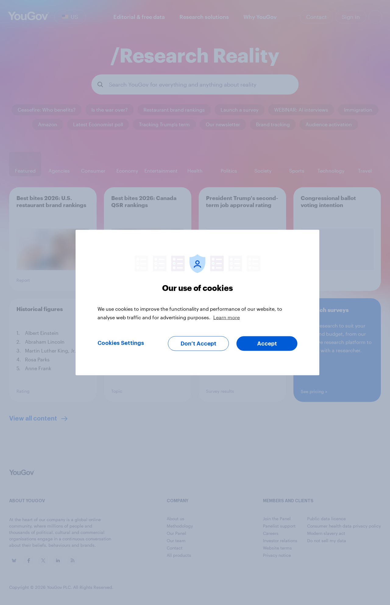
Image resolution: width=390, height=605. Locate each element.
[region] (197, 302)
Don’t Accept (198, 343)
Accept (267, 343)
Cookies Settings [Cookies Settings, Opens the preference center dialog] (121, 343)
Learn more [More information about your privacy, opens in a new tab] (226, 317)
